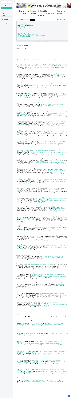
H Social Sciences (20, 23)
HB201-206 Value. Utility (21, 27)
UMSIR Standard (5, 19)
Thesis (48, 43)
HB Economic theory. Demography (23, 24)
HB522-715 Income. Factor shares (22, 33)
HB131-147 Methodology (21, 26)
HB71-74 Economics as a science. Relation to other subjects (27, 34)
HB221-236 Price (20, 28)
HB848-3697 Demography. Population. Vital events (25, 38)
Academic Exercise (23, 43)
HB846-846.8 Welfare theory (22, 37)
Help (3, 17)
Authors (41, 41)
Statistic (4, 21)
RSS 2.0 (66, 19)
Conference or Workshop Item (37, 43)
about (3, 13)
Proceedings (44, 43)
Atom (59, 19)
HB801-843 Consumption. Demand (23, 36)
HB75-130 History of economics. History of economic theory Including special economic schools (33, 35)
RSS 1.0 (62, 19)
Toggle (14, 1)
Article (27, 43)
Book (30, 43)
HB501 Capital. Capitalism (21, 32)
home (3, 11)
